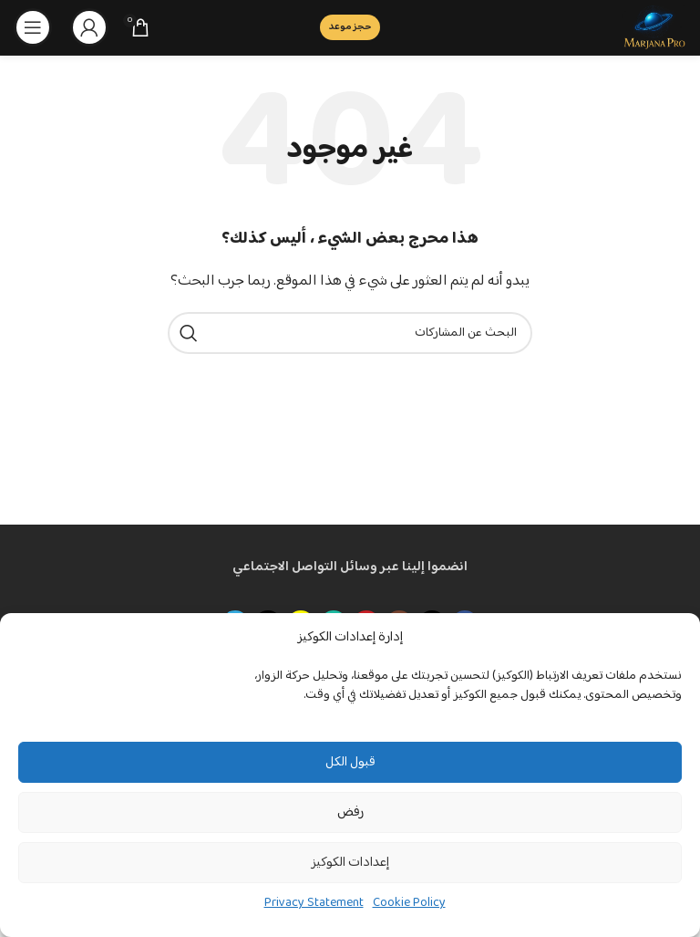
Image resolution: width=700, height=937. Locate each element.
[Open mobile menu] (33, 27)
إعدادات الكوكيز (350, 862)
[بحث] (350, 333)
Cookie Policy (409, 903)
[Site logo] (654, 27)
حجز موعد (350, 27)
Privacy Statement (314, 903)
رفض (350, 812)
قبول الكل (350, 762)
